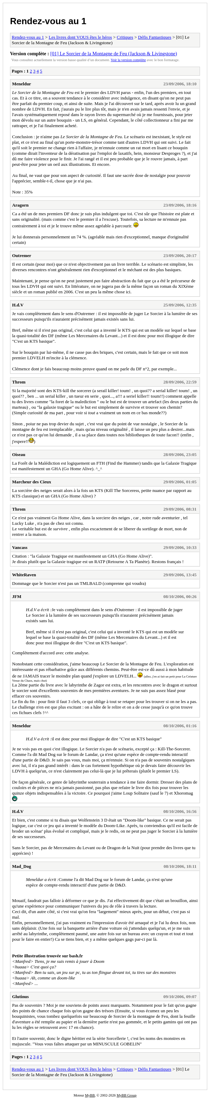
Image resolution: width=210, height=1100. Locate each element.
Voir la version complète (128, 60)
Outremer (21, 255)
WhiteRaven (24, 574)
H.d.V (17, 304)
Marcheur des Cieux (31, 481)
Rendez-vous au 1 (48, 21)
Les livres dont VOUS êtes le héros (80, 37)
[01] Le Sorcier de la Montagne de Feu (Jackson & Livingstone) (113, 53)
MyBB (90, 1095)
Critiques (125, 37)
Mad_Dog (21, 866)
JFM (16, 596)
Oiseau (18, 454)
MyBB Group (126, 1095)
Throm (19, 382)
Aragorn (20, 205)
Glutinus (20, 996)
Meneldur (21, 83)
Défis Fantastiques (154, 37)
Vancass (19, 547)
